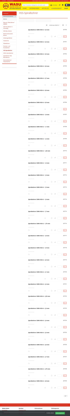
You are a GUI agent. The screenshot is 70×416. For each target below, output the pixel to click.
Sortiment (5, 13)
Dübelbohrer (6, 43)
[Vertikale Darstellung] (63, 25)
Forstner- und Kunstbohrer (6, 46)
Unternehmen (34, 8)
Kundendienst (56, 8)
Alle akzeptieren (60, 413)
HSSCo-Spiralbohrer (8, 53)
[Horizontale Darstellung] (66, 25)
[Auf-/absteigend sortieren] (46, 25)
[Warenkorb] (66, 5)
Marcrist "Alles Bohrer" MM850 (9, 23)
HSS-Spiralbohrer (7, 50)
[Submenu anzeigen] (15, 13)
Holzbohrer (6, 40)
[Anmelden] (54, 5)
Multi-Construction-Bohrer (8, 34)
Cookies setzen (50, 413)
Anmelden (4, 410)
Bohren (9, 19)
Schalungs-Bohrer (7, 38)
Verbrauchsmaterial (8, 16)
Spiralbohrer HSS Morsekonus (7, 56)
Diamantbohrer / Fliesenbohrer (7, 60)
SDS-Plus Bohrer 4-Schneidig (8, 27)
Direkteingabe (22, 410)
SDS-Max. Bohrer (7, 31)
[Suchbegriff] (34, 5)
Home (25, 8)
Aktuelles (45, 8)
